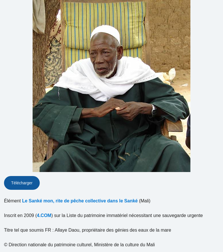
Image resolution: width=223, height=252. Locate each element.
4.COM (44, 215)
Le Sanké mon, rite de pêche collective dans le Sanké (80, 200)
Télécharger (22, 183)
